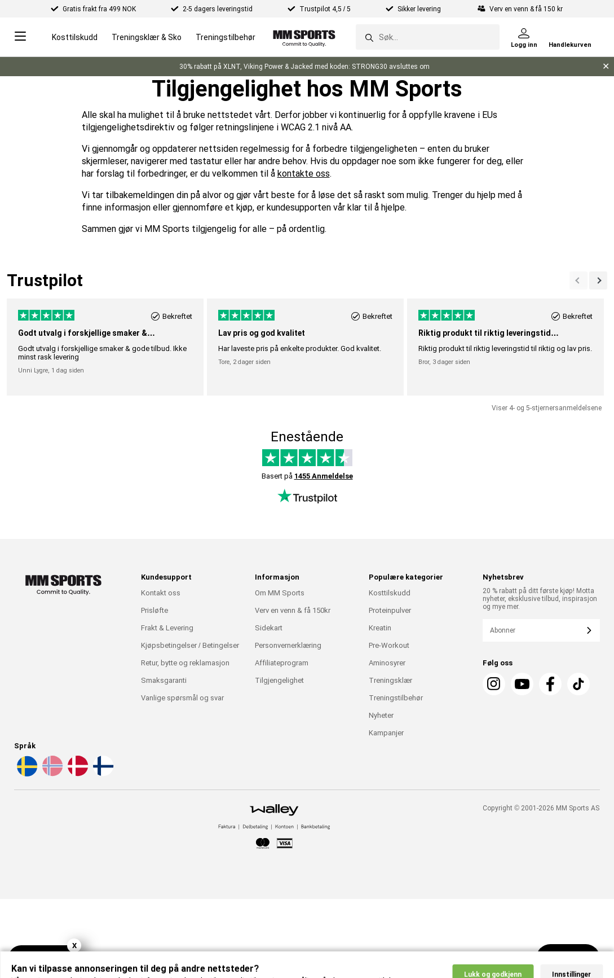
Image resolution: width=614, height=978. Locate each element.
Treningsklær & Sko (147, 37)
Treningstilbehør (225, 37)
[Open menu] (20, 37)
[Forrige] (598, 280)
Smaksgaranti (164, 680)
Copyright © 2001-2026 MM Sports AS (541, 808)
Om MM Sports (279, 593)
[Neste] (578, 280)
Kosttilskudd (75, 37)
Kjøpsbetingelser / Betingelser (190, 645)
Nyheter (381, 715)
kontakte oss (303, 173)
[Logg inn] (524, 37)
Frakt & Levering (167, 628)
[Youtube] (522, 684)
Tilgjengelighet (279, 680)
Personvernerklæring (288, 645)
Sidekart (268, 628)
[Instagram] (494, 684)
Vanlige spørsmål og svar (182, 698)
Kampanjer (386, 733)
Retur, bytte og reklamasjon (185, 663)
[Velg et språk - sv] (26, 774)
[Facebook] (550, 684)
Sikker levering (420, 9)
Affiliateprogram (281, 663)
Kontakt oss (160, 593)
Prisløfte (154, 610)
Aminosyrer (387, 663)
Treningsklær (390, 680)
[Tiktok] (578, 684)
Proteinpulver (390, 610)
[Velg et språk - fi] (102, 774)
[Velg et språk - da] (77, 774)
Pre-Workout (389, 645)
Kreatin (380, 628)
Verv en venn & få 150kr (292, 610)
